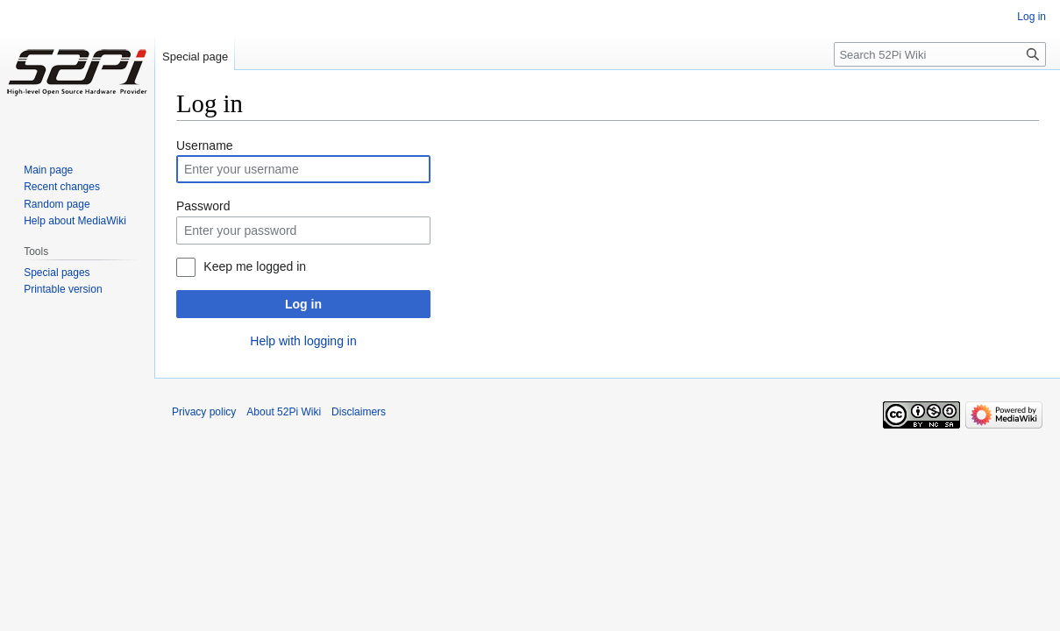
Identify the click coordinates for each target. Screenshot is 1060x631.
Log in (303, 304)
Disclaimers (358, 412)
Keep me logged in (254, 266)
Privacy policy (204, 412)
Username (204, 145)
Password (203, 206)
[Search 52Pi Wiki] (940, 54)
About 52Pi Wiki (283, 412)
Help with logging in (303, 341)
